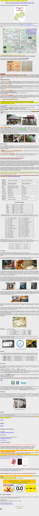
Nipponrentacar (14, 470)
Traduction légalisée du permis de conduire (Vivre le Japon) (11, 457)
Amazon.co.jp (22, 24)
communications (24, 3)
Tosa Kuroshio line (3, 440)
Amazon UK (29, 25)
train (29, 3)
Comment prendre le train (5, 438)
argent (17, 3)
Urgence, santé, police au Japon (6, 503)
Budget (1, 425)
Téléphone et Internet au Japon (7, 432)
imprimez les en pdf (16, 176)
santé (32, 3)
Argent (25, 0)
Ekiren (7, 470)
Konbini (1, 380)
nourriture (13, 3)
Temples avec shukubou (4, 93)
